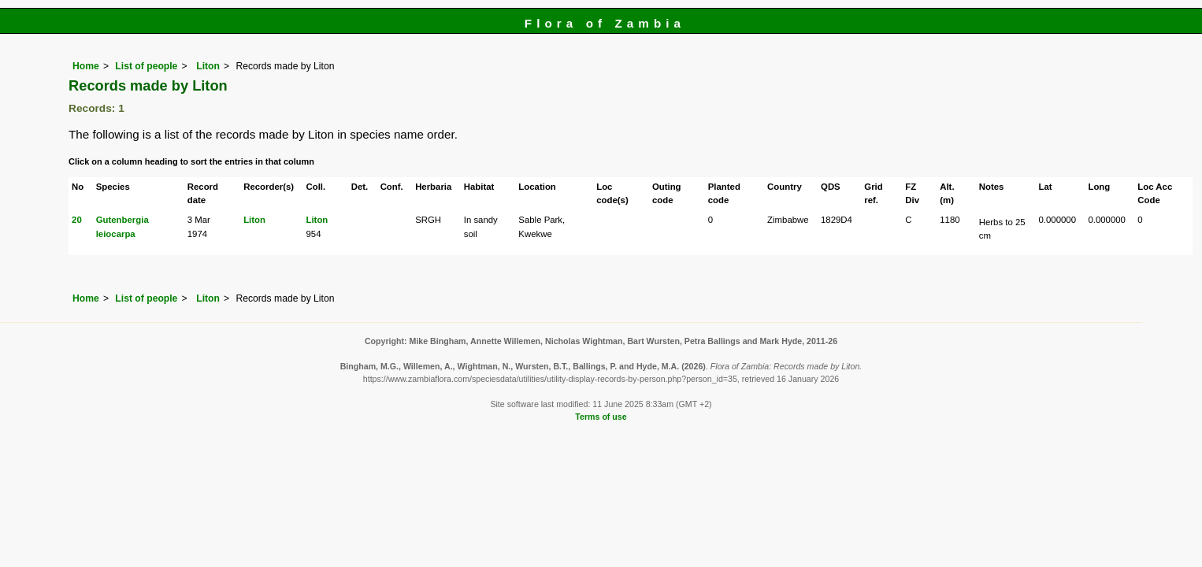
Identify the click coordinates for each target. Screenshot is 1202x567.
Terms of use (600, 416)
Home (85, 66)
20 (77, 219)
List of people (146, 66)
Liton (207, 66)
